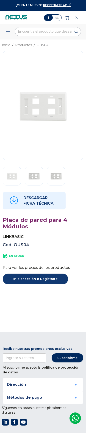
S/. (57, 17)
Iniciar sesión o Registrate (35, 279)
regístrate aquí (57, 5)
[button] (43, 384)
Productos (23, 45)
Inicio (6, 45)
